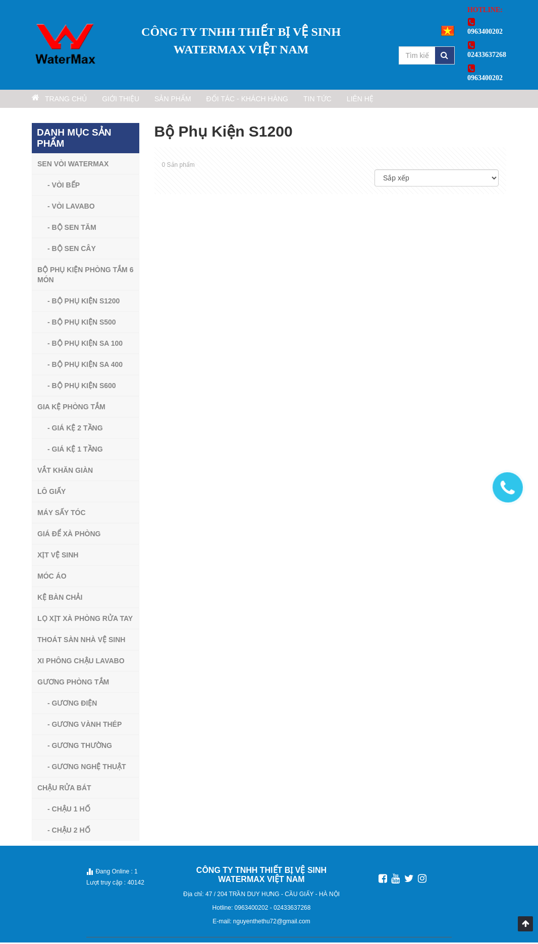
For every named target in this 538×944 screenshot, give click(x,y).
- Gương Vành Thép (84, 726)
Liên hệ (428, 100)
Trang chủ (65, 99)
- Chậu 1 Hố (68, 810)
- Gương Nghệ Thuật (86, 768)
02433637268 (292, 909)
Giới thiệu (140, 100)
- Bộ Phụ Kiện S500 (81, 324)
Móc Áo (52, 578)
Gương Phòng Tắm (73, 683)
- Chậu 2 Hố (68, 832)
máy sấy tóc (61, 514)
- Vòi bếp (63, 186)
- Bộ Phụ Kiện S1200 (83, 302)
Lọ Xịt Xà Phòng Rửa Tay (85, 620)
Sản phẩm (204, 100)
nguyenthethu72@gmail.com (271, 922)
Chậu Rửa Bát (64, 789)
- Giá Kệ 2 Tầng (75, 429)
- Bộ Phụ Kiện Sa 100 (85, 345)
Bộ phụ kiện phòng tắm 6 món (85, 276)
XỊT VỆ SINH (57, 556)
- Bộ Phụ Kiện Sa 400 (85, 366)
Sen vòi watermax (73, 165)
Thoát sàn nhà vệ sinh (81, 641)
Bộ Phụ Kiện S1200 (223, 132)
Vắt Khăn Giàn (65, 472)
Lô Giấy (51, 493)
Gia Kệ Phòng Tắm (71, 408)
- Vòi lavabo (71, 208)
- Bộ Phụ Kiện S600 (81, 387)
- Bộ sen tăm (71, 229)
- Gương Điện (72, 705)
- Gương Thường (79, 747)
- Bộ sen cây (71, 250)
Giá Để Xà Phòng (68, 535)
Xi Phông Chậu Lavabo (81, 662)
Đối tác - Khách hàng (290, 100)
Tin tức (372, 100)
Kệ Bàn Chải (59, 599)
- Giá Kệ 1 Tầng (75, 451)
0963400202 (252, 909)
